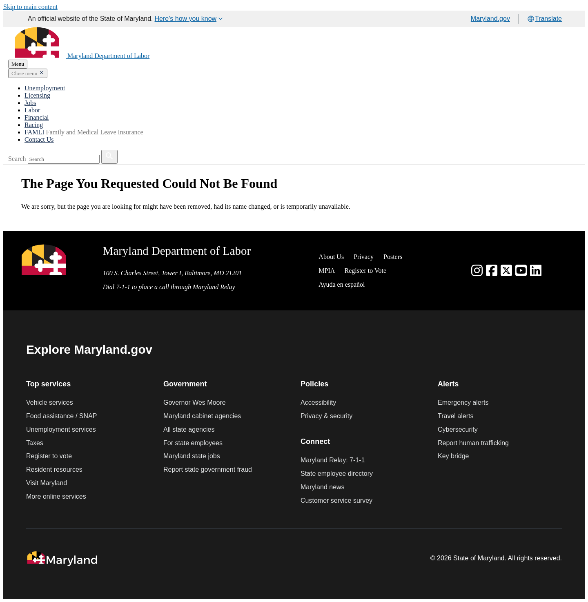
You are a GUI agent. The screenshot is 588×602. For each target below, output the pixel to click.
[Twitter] (506, 270)
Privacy (364, 256)
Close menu (24, 73)
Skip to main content (30, 6)
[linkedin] (535, 270)
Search (17, 158)
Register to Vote (365, 270)
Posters (392, 256)
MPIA (326, 270)
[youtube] (521, 270)
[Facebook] (491, 270)
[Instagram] (477, 270)
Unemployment (44, 88)
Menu (17, 64)
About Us (331, 256)
